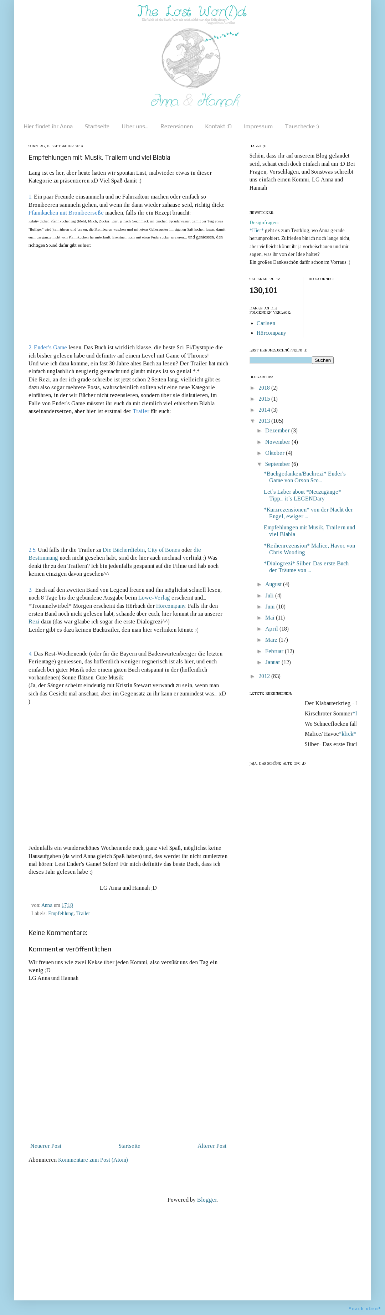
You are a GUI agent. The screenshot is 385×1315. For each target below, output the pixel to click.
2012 (264, 676)
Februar (275, 651)
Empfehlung (61, 913)
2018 (264, 388)
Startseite (97, 126)
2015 (264, 399)
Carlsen (266, 323)
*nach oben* (365, 1308)
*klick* (350, 734)
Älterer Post (211, 1146)
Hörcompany (170, 606)
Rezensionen (176, 126)
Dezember (278, 430)
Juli (270, 595)
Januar (273, 662)
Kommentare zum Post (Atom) (93, 1160)
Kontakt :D (218, 126)
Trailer (83, 913)
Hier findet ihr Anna (48, 126)
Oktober (275, 453)
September (278, 464)
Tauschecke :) (302, 126)
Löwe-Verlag (154, 598)
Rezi (35, 621)
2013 (264, 421)
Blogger (207, 1200)
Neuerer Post (45, 1146)
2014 (264, 410)
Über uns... (135, 126)
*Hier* (257, 230)
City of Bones (164, 550)
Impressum (258, 126)
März (272, 640)
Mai (270, 618)
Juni (270, 606)
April (272, 629)
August (274, 584)
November (278, 442)
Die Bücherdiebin (124, 550)
